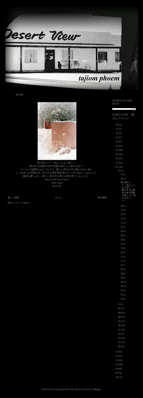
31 (122, 174)
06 (122, 282)
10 (119, 308)
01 (122, 299)
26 (117, 124)
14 (122, 252)
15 (122, 248)
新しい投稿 (13, 197)
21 (117, 146)
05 (119, 329)
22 (117, 141)
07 (122, 278)
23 (117, 137)
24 (117, 133)
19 (117, 154)
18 (117, 158)
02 (122, 294)
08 (122, 273)
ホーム (58, 197)
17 (117, 163)
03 (122, 290)
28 (122, 206)
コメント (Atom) (21, 202)
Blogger (97, 389)
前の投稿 (102, 197)
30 (122, 178)
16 (117, 167)
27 (122, 210)
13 (122, 256)
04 (122, 286)
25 (117, 129)
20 (117, 150)
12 (119, 170)
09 (122, 269)
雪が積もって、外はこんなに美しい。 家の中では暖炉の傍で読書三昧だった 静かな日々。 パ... (127, 191)
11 (122, 265)
